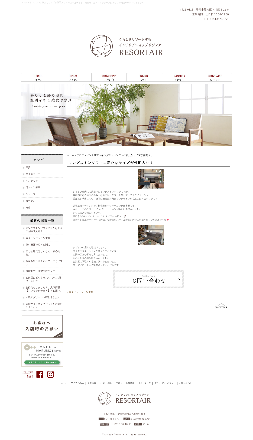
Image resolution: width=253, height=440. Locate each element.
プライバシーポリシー (165, 383)
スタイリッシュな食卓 (81, 292)
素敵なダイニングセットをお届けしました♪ (44, 305)
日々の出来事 (33, 187)
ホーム (38, 79)
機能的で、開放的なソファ (40, 271)
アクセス (179, 79)
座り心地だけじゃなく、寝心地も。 (43, 253)
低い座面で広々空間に (38, 244)
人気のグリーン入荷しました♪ (42, 297)
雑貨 (28, 167)
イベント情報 (106, 383)
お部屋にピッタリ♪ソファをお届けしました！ (43, 279)
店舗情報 (130, 383)
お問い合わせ (185, 383)
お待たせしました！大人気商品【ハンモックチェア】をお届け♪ (43, 289)
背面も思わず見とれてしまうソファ (44, 263)
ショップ (30, 194)
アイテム (73, 79)
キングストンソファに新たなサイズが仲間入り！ (44, 230)
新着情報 (91, 383)
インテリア (92, 155)
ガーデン (30, 200)
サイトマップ (144, 383)
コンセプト (109, 79)
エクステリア (33, 174)
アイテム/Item (77, 383)
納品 (28, 207)
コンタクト (214, 79)
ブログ (144, 79)
